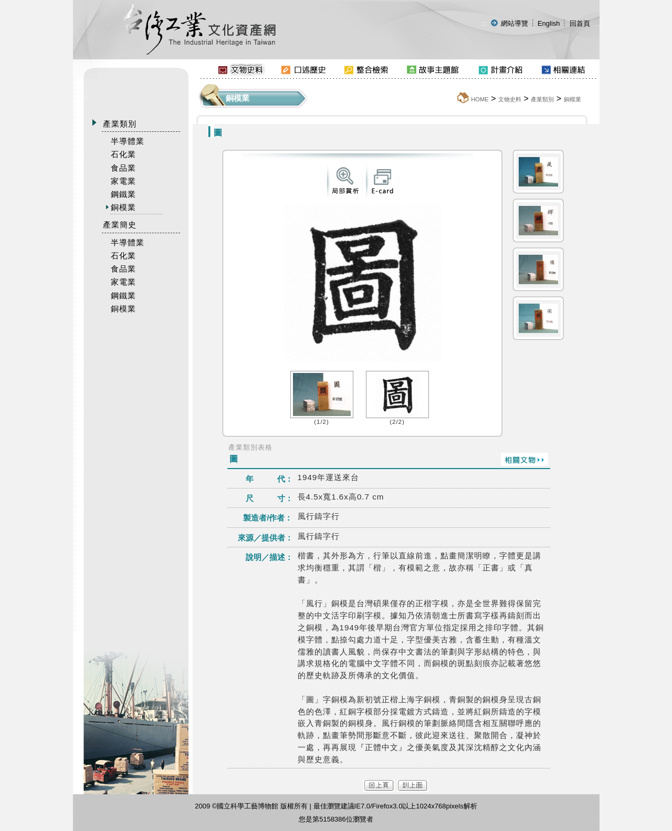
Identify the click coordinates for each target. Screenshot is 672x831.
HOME (480, 99)
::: (484, 23)
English (549, 23)
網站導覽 (514, 23)
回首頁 (580, 23)
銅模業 (572, 99)
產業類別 (542, 99)
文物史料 (509, 99)
